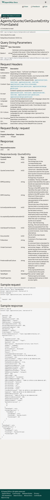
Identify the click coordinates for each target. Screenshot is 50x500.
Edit (45, 6)
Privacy (36, 493)
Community (16, 493)
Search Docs (17, 495)
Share (25, 6)
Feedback (35, 6)
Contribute (37, 495)
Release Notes (27, 493)
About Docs (28, 495)
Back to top (5, 497)
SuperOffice (6, 493)
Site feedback (7, 495)
